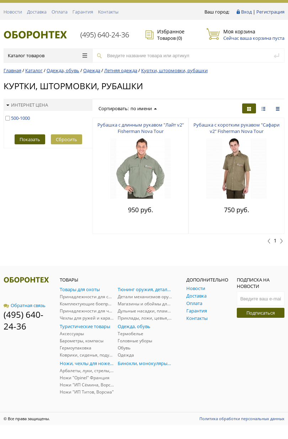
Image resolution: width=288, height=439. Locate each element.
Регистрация (270, 12)
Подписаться (260, 313)
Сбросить (66, 139)
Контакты (108, 12)
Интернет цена (27, 105)
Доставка (37, 12)
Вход (246, 12)
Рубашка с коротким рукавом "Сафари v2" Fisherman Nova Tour (236, 128)
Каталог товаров (47, 55)
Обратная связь (25, 305)
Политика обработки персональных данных (241, 418)
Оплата (60, 12)
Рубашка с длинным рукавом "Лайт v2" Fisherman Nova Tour (140, 128)
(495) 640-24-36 (104, 34)
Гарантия (83, 12)
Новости (13, 12)
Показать (30, 139)
